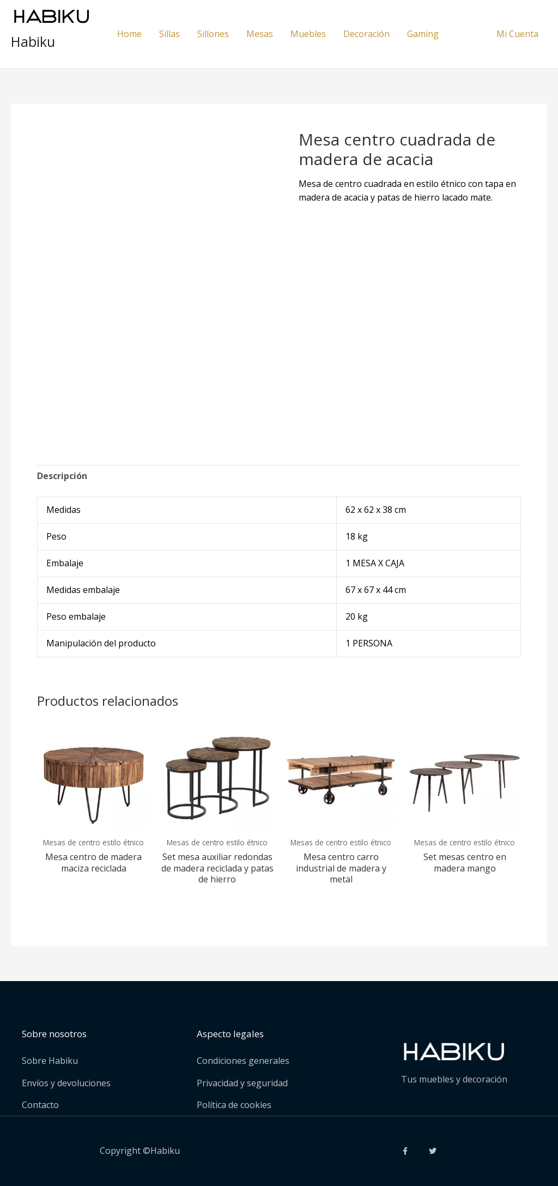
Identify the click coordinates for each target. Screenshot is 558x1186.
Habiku (33, 41)
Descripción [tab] (62, 476)
